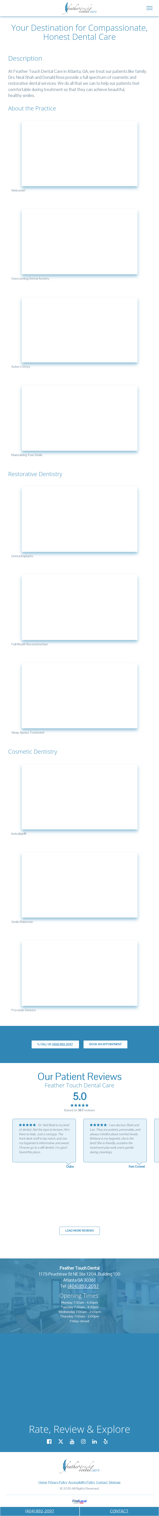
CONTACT (119, 1511)
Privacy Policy (57, 1482)
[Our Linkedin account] (94, 1441)
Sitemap (115, 1482)
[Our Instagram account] (83, 1441)
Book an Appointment (105, 1044)
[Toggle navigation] (149, 7)
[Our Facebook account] (49, 1441)
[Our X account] (61, 1441)
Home (43, 1482)
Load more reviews (79, 1230)
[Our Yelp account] (105, 1441)
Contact (102, 1482)
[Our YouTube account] (72, 1441)
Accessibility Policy (81, 1482)
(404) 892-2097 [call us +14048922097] (39, 1511)
